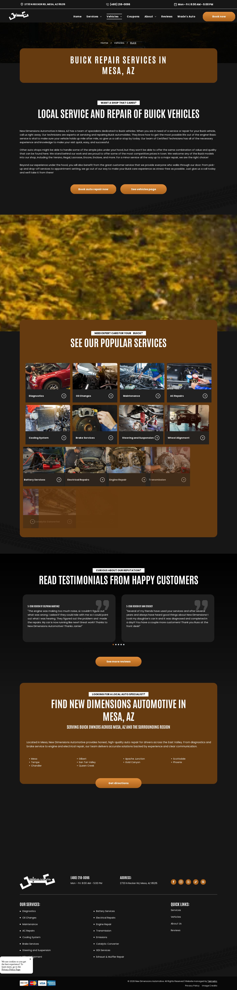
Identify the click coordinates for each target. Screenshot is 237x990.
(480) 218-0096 (120, 4)
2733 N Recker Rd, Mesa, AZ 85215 (44, 4)
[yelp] (188, 882)
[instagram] (181, 882)
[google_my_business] (203, 882)
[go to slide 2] (116, 644)
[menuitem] (79, 16)
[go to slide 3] (118, 644)
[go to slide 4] (121, 644)
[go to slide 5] (123, 644)
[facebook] (173, 882)
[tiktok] (195, 882)
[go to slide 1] (113, 644)
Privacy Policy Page (11, 986)
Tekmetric (212, 981)
